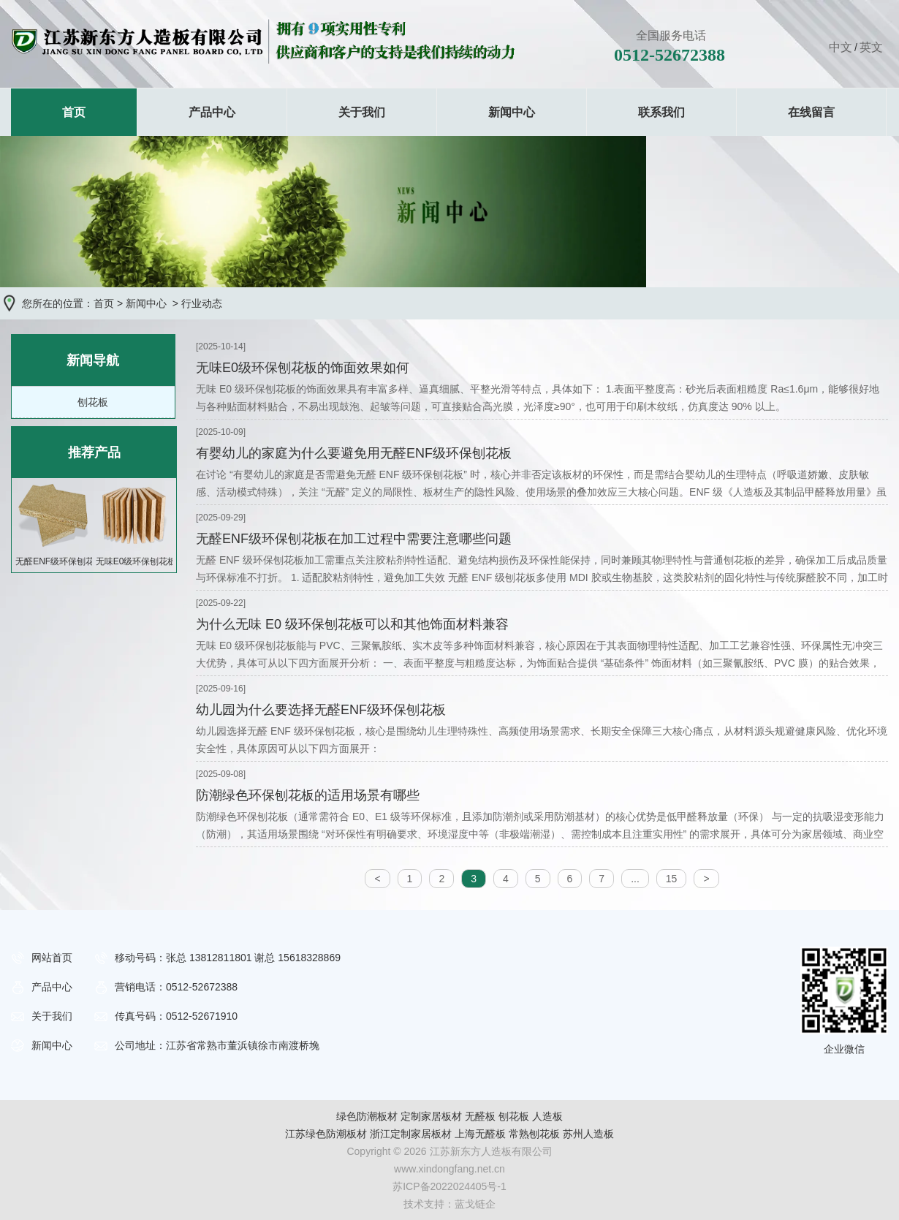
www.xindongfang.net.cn (449, 1169)
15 (672, 878)
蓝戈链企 (475, 1204)
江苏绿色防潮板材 (326, 1134)
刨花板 (92, 402)
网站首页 (51, 957)
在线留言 (811, 112)
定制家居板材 (431, 1116)
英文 (871, 47)
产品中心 (212, 112)
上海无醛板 (480, 1134)
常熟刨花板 (534, 1134)
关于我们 (361, 112)
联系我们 (661, 112)
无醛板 (480, 1116)
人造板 (547, 1116)
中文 (840, 47)
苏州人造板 (588, 1134)
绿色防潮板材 (367, 1116)
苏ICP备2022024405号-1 (449, 1186)
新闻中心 (511, 112)
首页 (74, 112)
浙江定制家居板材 (411, 1134)
